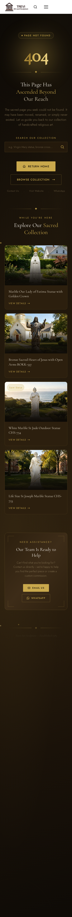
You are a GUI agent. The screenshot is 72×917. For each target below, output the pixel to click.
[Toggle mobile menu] (46, 7)
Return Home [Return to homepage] (36, 166)
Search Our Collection (36, 137)
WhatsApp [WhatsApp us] (59, 191)
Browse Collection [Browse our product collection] (36, 180)
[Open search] (35, 7)
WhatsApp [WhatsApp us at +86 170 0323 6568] (36, 598)
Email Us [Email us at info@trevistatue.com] (36, 588)
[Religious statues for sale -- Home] (16, 7)
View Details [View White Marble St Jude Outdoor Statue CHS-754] (19, 439)
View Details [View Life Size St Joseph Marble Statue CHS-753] (19, 508)
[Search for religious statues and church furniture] (36, 147)
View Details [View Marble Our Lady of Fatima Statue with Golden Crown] (19, 303)
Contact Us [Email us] (13, 191)
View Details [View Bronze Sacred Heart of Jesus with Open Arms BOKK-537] (19, 371)
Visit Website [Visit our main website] (36, 191)
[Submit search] (62, 147)
